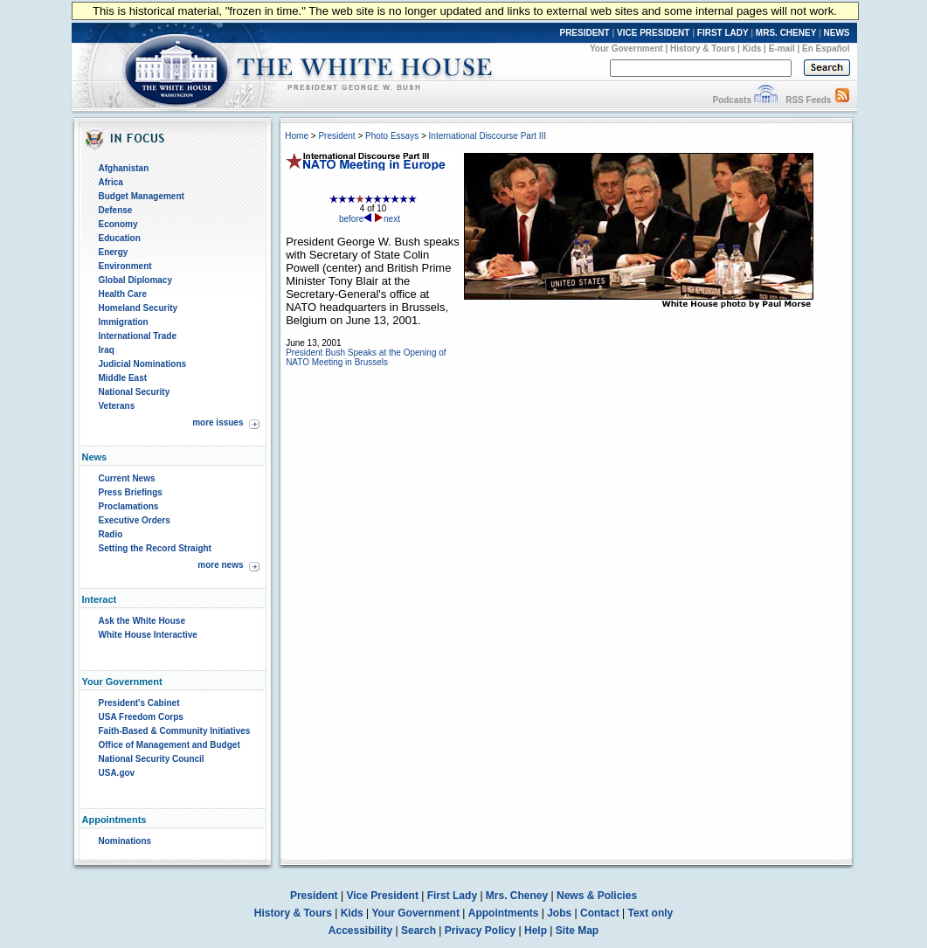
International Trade (137, 336)
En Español (825, 48)
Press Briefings (131, 492)
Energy (113, 252)
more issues (217, 422)
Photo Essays (392, 136)
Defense (116, 210)
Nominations (125, 841)
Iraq (106, 350)
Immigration (124, 322)
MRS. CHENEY (786, 33)
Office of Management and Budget (169, 745)
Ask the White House (142, 621)
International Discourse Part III (488, 136)
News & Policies (597, 895)
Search (418, 930)
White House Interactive (148, 635)
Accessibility (360, 930)
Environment (125, 266)
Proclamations (129, 506)
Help (535, 930)
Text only (650, 913)
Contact (599, 913)
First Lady (452, 895)
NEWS (837, 33)
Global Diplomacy (135, 280)
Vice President (382, 895)
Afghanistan (124, 168)
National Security (134, 392)
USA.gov (117, 773)
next (387, 219)
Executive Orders (134, 520)
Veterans (117, 406)
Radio (111, 534)
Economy (118, 224)
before (355, 219)
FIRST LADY (723, 33)
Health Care (123, 294)
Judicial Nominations (143, 364)
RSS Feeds (808, 100)
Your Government (626, 48)
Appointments (503, 913)
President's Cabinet (139, 703)
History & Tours (702, 48)
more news (220, 565)
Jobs (559, 913)
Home (296, 136)
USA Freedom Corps (141, 717)
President (336, 136)
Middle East (123, 378)
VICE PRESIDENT (653, 33)
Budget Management (141, 196)
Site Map (577, 930)
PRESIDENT (584, 33)
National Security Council (151, 759)
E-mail (782, 48)
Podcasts (731, 100)
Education (120, 238)
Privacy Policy (480, 930)
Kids (752, 48)
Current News (127, 478)
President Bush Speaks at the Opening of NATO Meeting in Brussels (366, 357)
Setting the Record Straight (155, 548)
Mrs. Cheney (517, 895)
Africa (111, 182)
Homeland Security (138, 308)
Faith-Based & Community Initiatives (175, 731)
